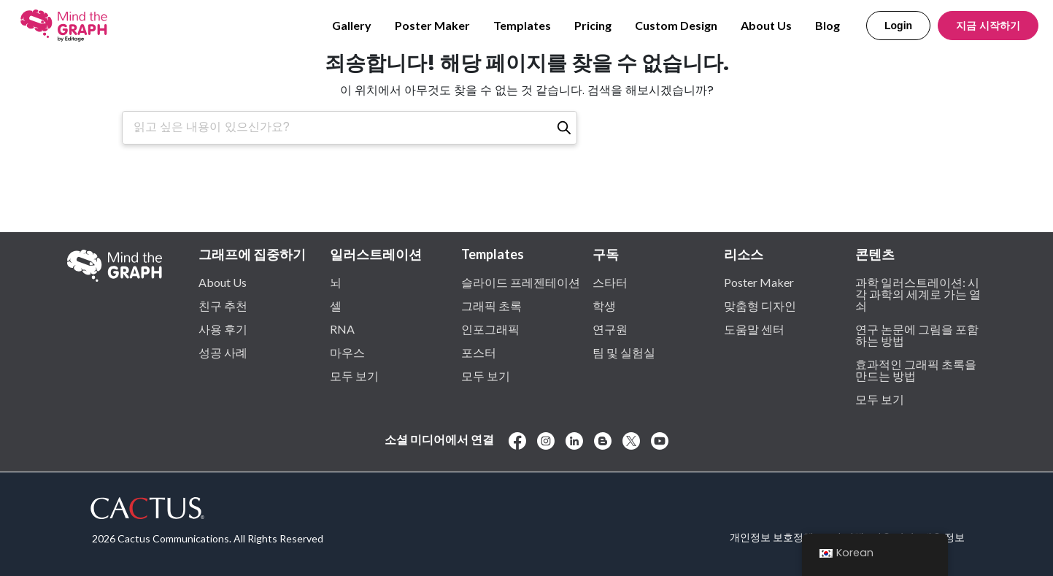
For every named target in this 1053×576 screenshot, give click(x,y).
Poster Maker (432, 25)
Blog (827, 25)
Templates (522, 25)
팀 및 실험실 (624, 351)
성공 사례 (222, 351)
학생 (604, 305)
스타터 (610, 281)
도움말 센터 (754, 328)
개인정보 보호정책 (772, 537)
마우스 (347, 351)
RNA (342, 328)
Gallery (351, 25)
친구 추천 (222, 305)
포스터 (478, 351)
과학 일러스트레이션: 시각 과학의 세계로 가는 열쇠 (918, 293)
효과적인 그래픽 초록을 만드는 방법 (915, 369)
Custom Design (676, 25)
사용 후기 (222, 328)
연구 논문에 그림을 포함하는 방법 (917, 334)
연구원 (610, 328)
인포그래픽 (490, 328)
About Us (766, 25)
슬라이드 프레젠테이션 (520, 281)
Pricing (593, 25)
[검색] (564, 128)
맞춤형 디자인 (760, 305)
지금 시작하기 (988, 25)
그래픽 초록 (491, 305)
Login (898, 25)
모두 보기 (354, 375)
